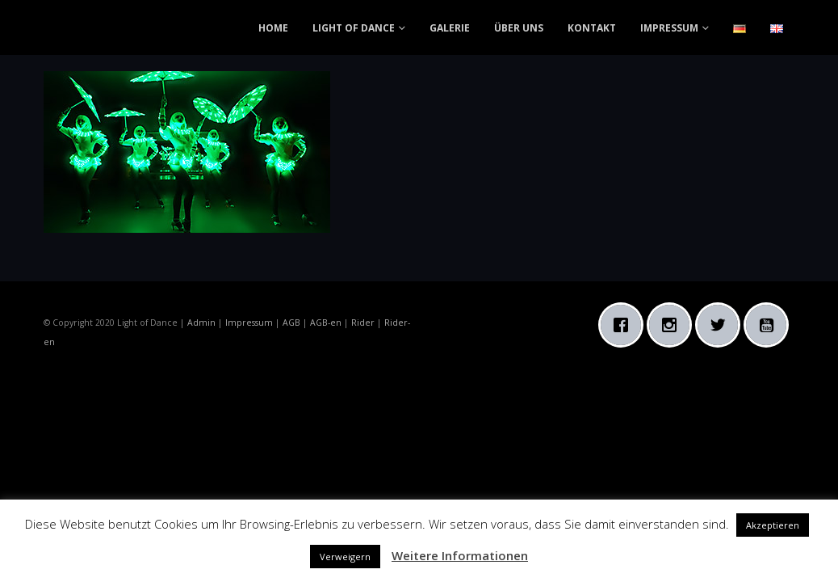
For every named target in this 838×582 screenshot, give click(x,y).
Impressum (249, 322)
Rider (363, 322)
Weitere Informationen (460, 555)
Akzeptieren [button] (772, 525)
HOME (273, 28)
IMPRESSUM (669, 28)
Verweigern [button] (345, 556)
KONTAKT (592, 28)
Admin (201, 322)
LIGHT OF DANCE (353, 28)
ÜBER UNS (518, 28)
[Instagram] (673, 325)
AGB (291, 322)
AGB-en (325, 322)
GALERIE (449, 28)
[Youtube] (770, 325)
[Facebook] (625, 325)
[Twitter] (722, 325)
